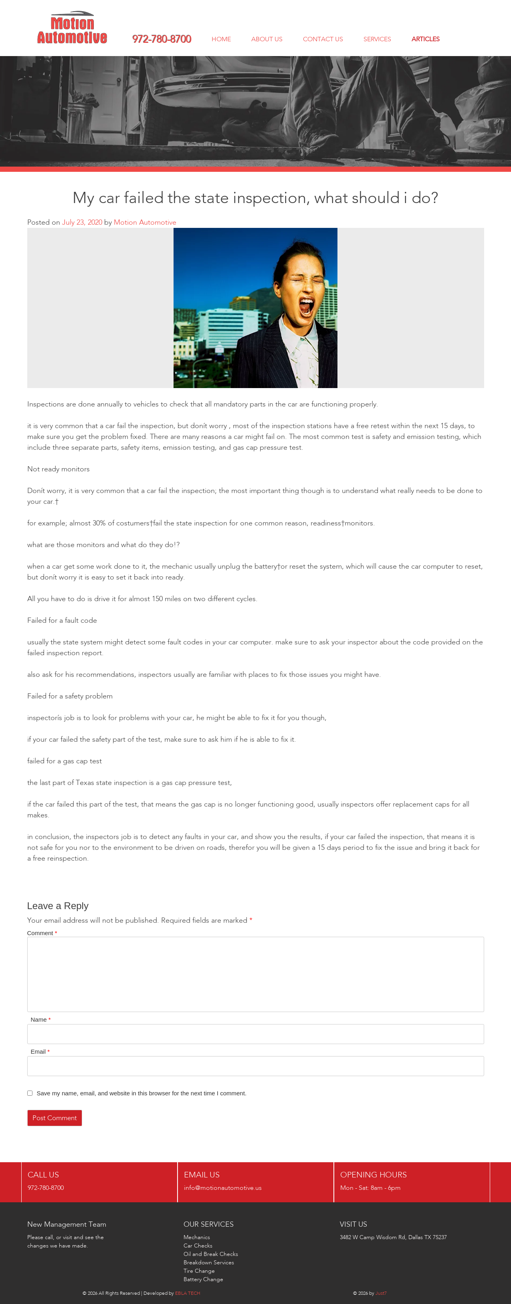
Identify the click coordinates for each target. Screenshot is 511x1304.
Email (40, 1051)
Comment (42, 933)
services (377, 39)
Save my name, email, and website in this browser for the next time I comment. (142, 1093)
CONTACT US (323, 39)
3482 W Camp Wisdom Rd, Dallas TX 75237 (393, 1237)
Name (41, 1019)
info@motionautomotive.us (223, 1187)
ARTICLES (426, 39)
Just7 (381, 1293)
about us (267, 39)
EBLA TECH (187, 1293)
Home (221, 39)
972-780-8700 (162, 39)
